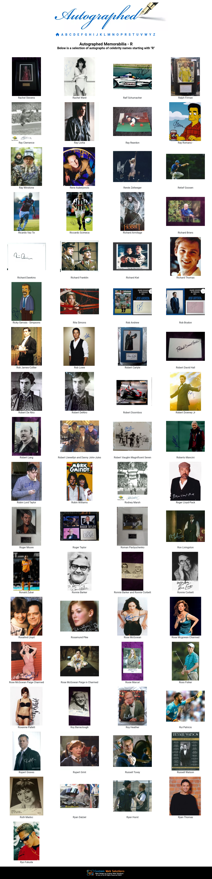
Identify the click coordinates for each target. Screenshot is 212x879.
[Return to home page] (58, 34)
